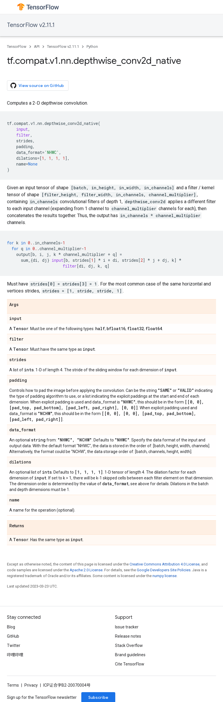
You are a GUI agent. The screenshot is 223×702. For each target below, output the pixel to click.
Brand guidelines (130, 654)
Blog (11, 627)
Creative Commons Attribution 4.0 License (164, 564)
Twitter (13, 645)
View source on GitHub (37, 85)
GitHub (13, 636)
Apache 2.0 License (86, 570)
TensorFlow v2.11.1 (31, 25)
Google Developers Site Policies (163, 570)
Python (92, 46)
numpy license (164, 576)
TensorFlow (16, 46)
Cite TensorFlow (129, 664)
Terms (13, 685)
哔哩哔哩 (15, 654)
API (36, 46)
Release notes (128, 636)
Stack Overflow (129, 645)
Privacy (31, 685)
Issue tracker (127, 627)
